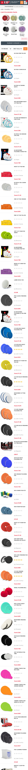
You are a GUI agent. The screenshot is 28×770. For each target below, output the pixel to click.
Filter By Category (14, 43)
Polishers (7, 9)
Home (2, 9)
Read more (24, 38)
